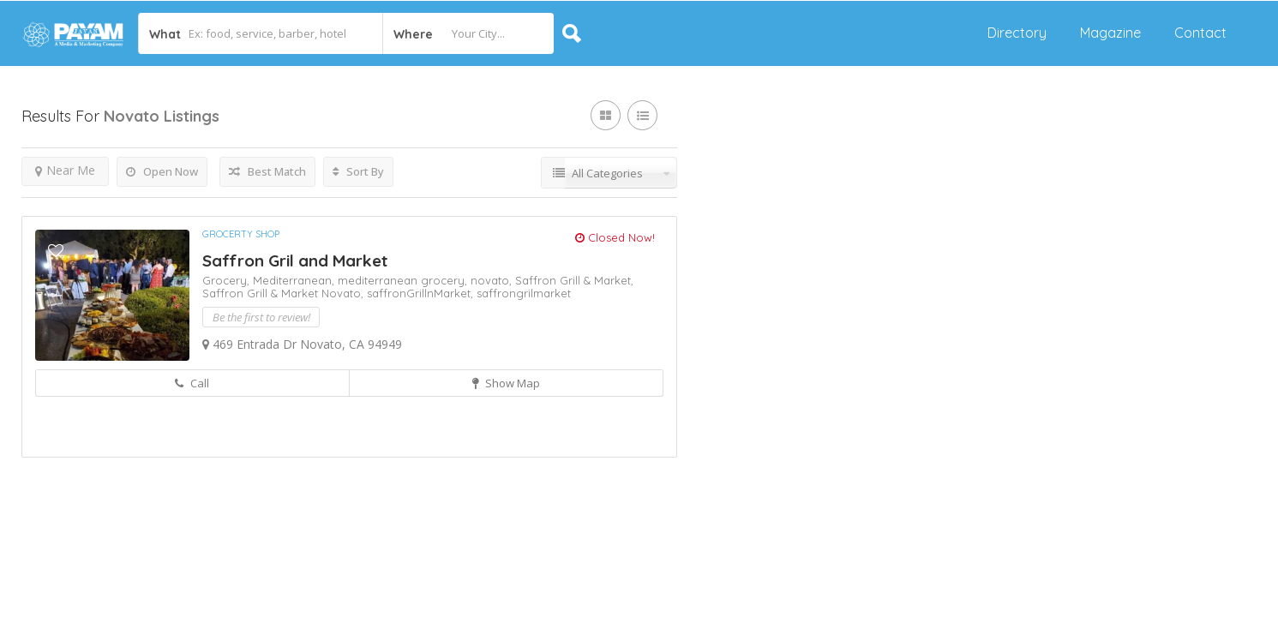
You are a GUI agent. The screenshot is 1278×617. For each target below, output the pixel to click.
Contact (1200, 32)
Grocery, (227, 280)
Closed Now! (615, 237)
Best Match (267, 171)
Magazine (1110, 32)
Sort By (358, 171)
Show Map (506, 383)
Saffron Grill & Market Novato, (284, 293)
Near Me (65, 170)
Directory (1017, 32)
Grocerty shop (240, 234)
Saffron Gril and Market (294, 260)
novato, (493, 280)
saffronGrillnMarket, (422, 293)
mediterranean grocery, (404, 280)
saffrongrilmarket (524, 293)
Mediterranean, (295, 280)
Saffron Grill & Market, (574, 280)
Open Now (162, 171)
